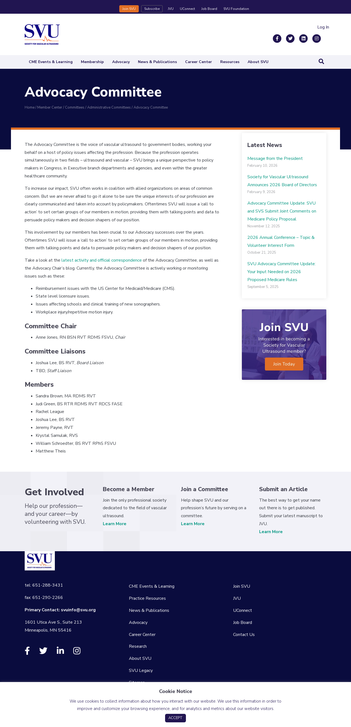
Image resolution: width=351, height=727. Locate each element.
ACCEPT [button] (175, 717)
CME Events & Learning (51, 61)
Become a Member (128, 489)
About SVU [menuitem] (140, 658)
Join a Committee (204, 489)
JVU (171, 9)
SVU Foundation (236, 9)
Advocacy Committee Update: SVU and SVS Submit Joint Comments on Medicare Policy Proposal (281, 211)
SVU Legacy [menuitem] (141, 670)
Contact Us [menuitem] (244, 635)
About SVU (258, 61)
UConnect (187, 9)
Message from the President (275, 158)
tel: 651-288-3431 (44, 585)
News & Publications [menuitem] (149, 610)
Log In (323, 27)
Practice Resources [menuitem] (147, 598)
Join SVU (129, 9)
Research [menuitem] (138, 646)
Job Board (209, 9)
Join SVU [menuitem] (241, 586)
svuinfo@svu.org (78, 610)
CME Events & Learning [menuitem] (151, 586)
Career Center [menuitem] (142, 635)
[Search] (321, 61)
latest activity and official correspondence (101, 260)
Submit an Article (283, 489)
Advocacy (121, 61)
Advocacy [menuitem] (138, 622)
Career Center (198, 61)
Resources (229, 61)
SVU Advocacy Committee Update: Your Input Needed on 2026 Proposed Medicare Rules (281, 272)
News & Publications (157, 61)
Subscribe (152, 9)
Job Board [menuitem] (242, 622)
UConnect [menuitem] (242, 610)
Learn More (114, 524)
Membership (92, 61)
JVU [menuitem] (237, 598)
